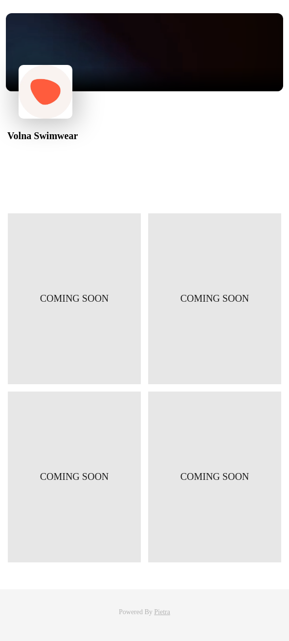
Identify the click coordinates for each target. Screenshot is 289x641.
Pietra (162, 612)
